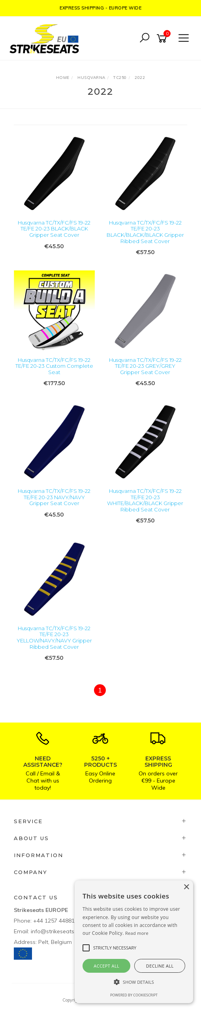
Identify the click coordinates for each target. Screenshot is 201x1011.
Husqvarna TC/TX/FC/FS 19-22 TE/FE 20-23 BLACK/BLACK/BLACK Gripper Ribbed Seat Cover (145, 231)
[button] (134, 982)
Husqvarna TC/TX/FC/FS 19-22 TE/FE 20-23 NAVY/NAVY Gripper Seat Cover (54, 497)
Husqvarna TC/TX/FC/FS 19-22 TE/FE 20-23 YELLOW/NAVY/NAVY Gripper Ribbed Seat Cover (54, 637)
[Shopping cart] (163, 38)
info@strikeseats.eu (56, 931)
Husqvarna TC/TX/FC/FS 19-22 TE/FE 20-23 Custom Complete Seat (54, 366)
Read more (136, 933)
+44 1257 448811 (55, 920)
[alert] (134, 941)
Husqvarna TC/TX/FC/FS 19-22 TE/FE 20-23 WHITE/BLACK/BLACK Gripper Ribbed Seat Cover (145, 500)
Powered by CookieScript (134, 995)
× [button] (186, 887)
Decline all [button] (160, 966)
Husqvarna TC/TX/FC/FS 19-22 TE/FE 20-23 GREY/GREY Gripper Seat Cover (145, 366)
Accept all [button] (106, 966)
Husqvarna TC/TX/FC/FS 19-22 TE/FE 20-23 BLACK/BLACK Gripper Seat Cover (54, 228)
